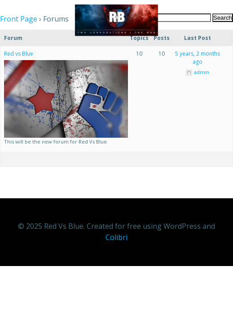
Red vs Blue (18, 53)
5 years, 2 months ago (197, 57)
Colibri (116, 237)
